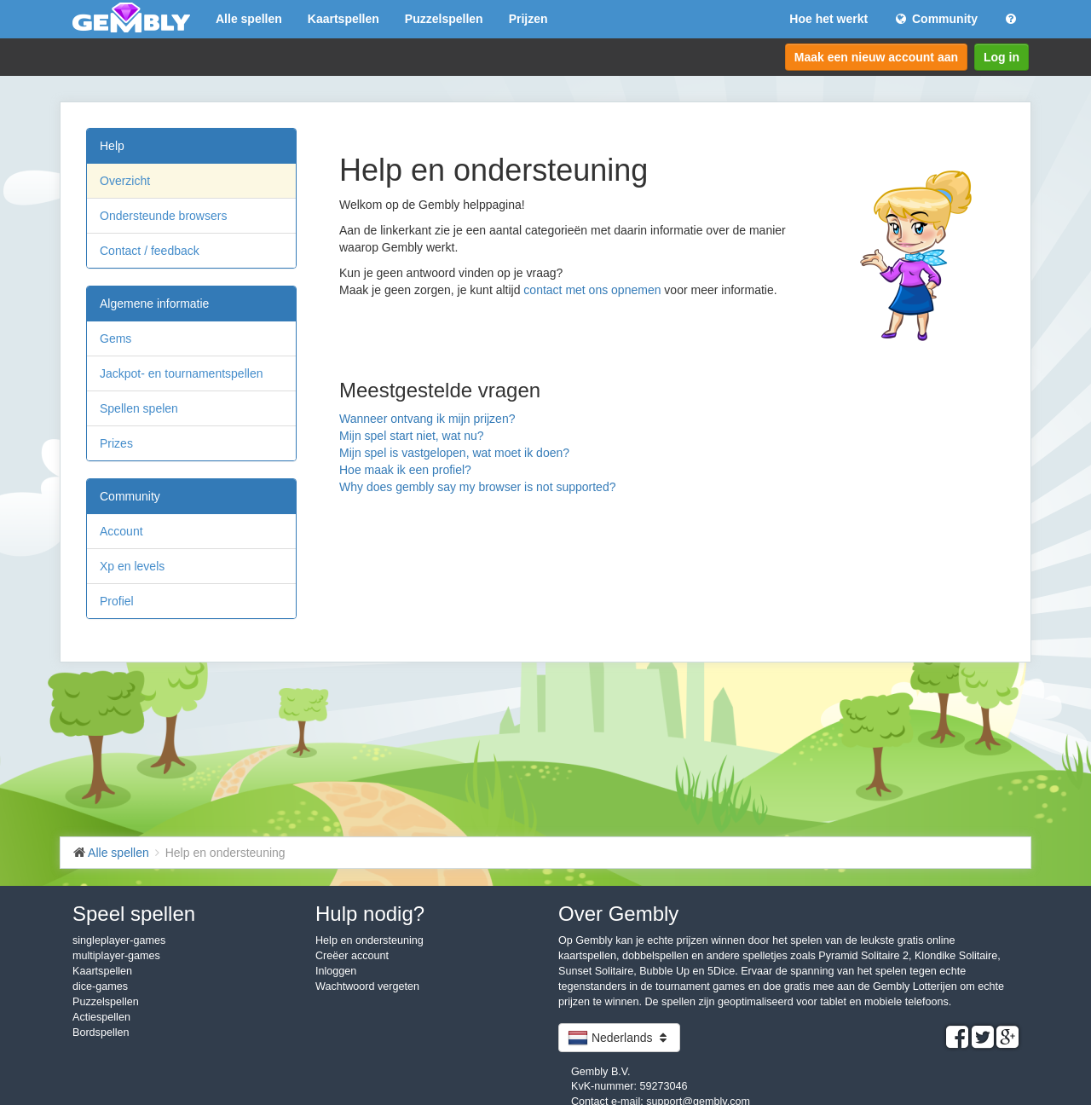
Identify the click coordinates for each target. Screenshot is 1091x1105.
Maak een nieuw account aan (876, 57)
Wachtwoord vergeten (367, 986)
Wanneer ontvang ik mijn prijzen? (427, 418)
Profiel (117, 601)
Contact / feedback (149, 250)
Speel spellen (133, 913)
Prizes (116, 443)
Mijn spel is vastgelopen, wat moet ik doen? (454, 453)
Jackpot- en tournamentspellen (181, 373)
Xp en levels (132, 566)
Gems (115, 338)
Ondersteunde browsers (163, 216)
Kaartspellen (343, 19)
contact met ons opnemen (592, 290)
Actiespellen (101, 1017)
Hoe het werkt (828, 19)
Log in (1001, 57)
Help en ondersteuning (369, 940)
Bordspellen (101, 1032)
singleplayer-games (118, 940)
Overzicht (125, 181)
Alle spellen (249, 19)
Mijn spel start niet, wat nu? (411, 436)
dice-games (100, 986)
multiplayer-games (116, 956)
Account (121, 531)
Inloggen (335, 971)
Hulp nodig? (369, 913)
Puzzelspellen (444, 19)
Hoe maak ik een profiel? (405, 470)
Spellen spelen (139, 408)
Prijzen (528, 19)
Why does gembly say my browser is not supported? (477, 487)
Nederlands (619, 1037)
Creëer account (352, 956)
